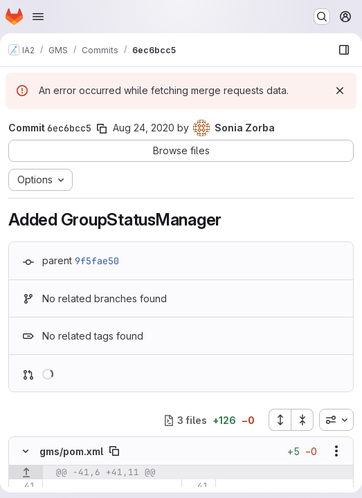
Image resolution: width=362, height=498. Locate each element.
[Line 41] (23, 486)
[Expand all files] (280, 420)
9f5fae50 (97, 261)
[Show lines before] (26, 472)
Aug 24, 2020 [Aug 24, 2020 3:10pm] (143, 127)
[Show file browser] (344, 50)
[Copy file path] (114, 451)
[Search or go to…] (322, 16)
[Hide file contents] (25, 451)
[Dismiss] (340, 90)
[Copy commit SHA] (101, 128)
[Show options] (336, 451)
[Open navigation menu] (38, 17)
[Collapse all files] (302, 420)
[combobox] (336, 420)
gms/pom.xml (71, 451)
